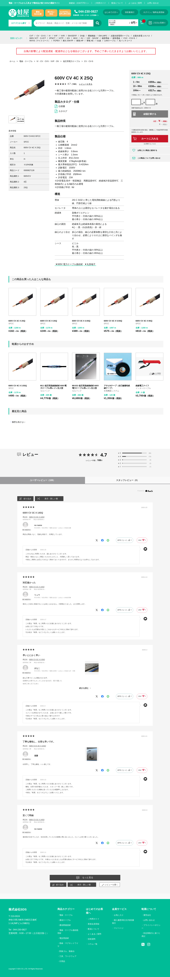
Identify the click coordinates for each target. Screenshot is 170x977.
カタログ (63, 111)
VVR (63, 36)
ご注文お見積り (157, 22)
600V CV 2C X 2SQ (17, 321)
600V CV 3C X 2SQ (48, 321)
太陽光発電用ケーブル (120, 36)
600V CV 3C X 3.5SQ (81, 321)
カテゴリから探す (20, 23)
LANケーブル (110, 41)
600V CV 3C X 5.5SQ (113, 321)
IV (50, 36)
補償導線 (105, 38)
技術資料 (91, 939)
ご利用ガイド (100, 3)
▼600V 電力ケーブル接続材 (69, 264)
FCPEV (56, 41)
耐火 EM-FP (68, 41)
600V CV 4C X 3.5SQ (18, 386)
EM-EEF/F (72, 36)
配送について (117, 3)
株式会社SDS (18, 909)
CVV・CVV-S (129, 38)
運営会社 (147, 915)
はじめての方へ (111, 12)
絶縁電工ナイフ (142, 386)
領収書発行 (129, 12)
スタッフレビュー (127, 480)
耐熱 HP (79, 41)
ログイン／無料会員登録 (153, 12)
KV (82, 38)
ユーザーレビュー (42, 480)
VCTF (61, 38)
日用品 (62, 961)
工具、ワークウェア (67, 956)
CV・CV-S (41, 36)
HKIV (75, 38)
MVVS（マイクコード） (39, 41)
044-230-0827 (88, 11)
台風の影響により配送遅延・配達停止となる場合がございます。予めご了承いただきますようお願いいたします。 (86, 51)
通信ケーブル (65, 920)
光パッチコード (125, 41)
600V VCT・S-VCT (37, 38)
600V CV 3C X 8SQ (144, 321)
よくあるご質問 (135, 3)
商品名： (33, 517)
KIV (68, 38)
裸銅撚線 (91, 36)
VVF (55, 36)
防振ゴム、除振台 (67, 951)
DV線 (82, 36)
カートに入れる (149, 138)
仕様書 (62, 106)
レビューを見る (85, 84)
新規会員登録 (93, 924)
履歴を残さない (18, 422)
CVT (31, 36)
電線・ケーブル (66, 915)
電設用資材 (64, 938)
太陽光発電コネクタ (141, 36)
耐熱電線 (116, 38)
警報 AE (90, 41)
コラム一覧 (92, 944)
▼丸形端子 (90, 264)
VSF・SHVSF (93, 38)
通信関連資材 (65, 925)
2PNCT (52, 38)
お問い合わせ (153, 3)
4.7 (103, 455)
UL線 (99, 41)
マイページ (118, 928)
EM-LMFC (103, 36)
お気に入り (118, 915)
